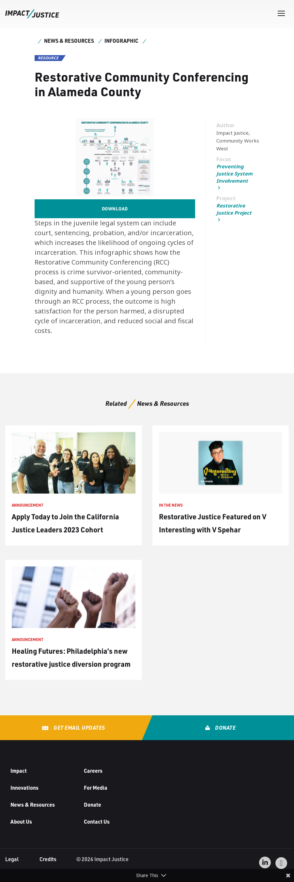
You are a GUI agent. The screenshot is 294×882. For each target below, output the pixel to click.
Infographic (121, 40)
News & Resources (69, 40)
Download (115, 208)
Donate (225, 727)
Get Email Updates (79, 727)
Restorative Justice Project (234, 209)
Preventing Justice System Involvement (234, 173)
